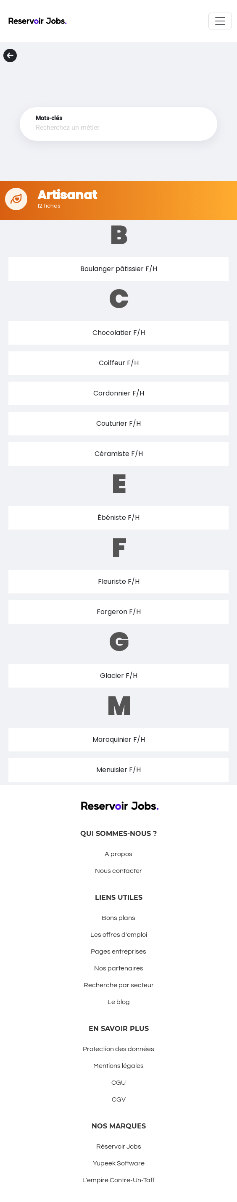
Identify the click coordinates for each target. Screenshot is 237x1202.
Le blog (119, 1002)
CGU (118, 1082)
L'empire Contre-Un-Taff (118, 1180)
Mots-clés (49, 118)
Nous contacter (118, 870)
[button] (118, 269)
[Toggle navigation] (220, 21)
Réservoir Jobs (118, 1146)
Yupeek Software (119, 1163)
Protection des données (118, 1049)
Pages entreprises (118, 951)
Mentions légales (118, 1065)
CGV (119, 1099)
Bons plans (118, 918)
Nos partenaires (118, 968)
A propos (118, 854)
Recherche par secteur (119, 985)
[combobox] (107, 128)
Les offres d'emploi (118, 934)
